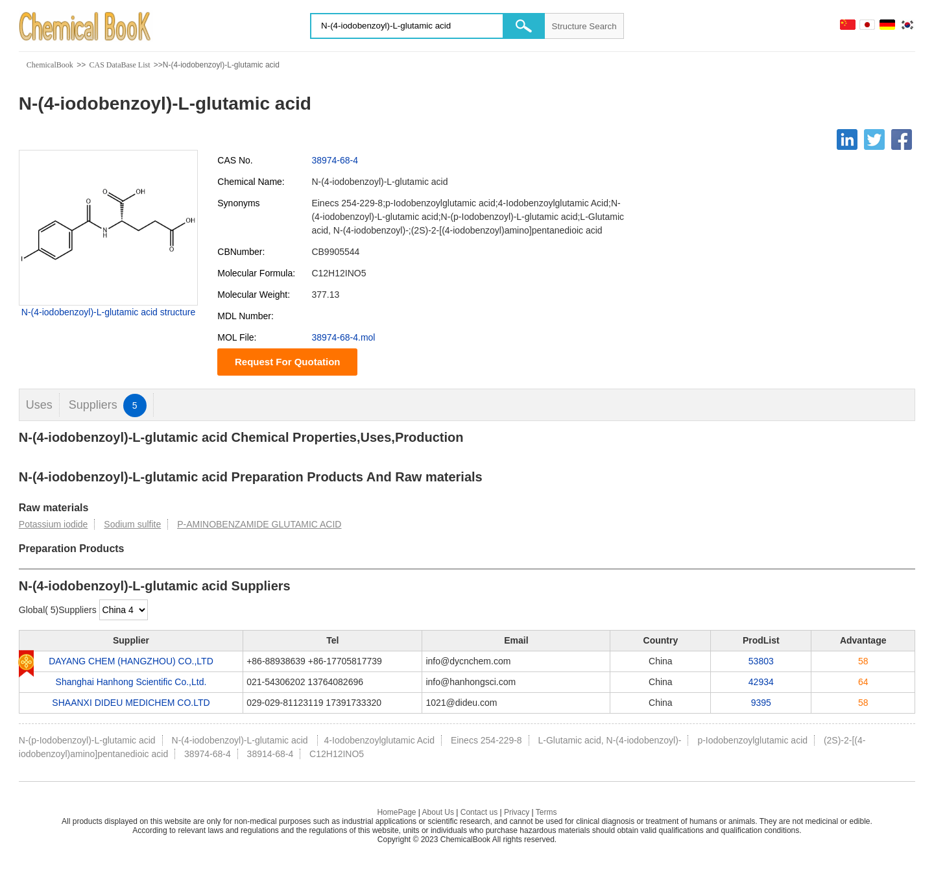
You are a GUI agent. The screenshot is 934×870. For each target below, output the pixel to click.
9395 (761, 702)
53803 (761, 661)
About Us (438, 812)
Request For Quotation (288, 361)
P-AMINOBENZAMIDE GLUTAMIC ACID (259, 524)
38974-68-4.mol (343, 337)
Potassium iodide (53, 524)
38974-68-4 (334, 160)
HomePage (396, 812)
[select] (123, 609)
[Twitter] (874, 139)
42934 (761, 682)
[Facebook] (901, 139)
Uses (39, 404)
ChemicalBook (50, 64)
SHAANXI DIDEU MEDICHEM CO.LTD (131, 702)
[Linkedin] (847, 139)
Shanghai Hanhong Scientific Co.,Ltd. (131, 682)
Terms (546, 812)
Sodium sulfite (132, 524)
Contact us (479, 812)
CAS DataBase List (119, 64)
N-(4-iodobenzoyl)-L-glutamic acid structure (108, 312)
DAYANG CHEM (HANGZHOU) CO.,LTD (131, 661)
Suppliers (108, 405)
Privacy (516, 812)
